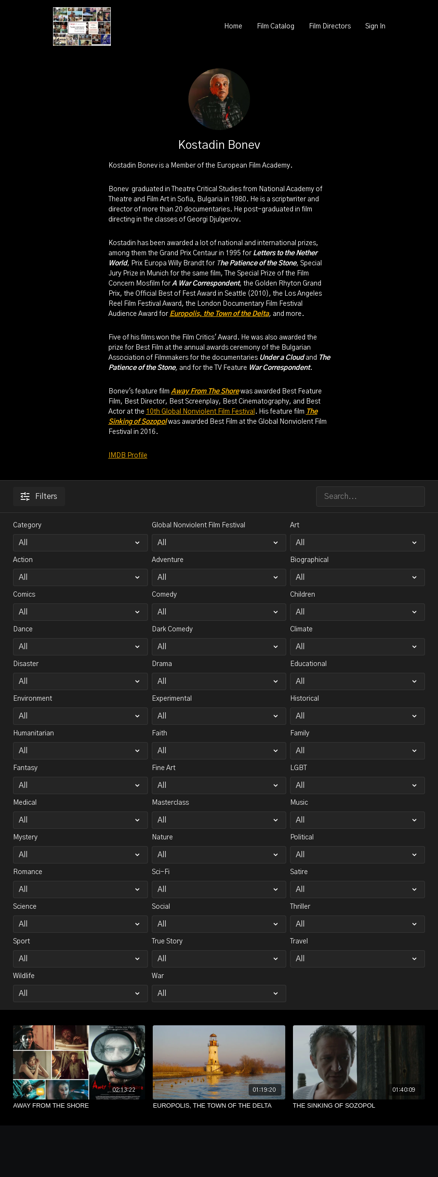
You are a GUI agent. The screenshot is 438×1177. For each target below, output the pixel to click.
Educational (308, 664)
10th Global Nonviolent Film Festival (200, 411)
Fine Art (163, 768)
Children (302, 594)
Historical (304, 698)
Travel (299, 941)
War (158, 976)
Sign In (375, 26)
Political (302, 837)
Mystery (25, 837)
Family (299, 733)
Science (25, 906)
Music (299, 802)
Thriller (300, 906)
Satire (299, 872)
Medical (25, 802)
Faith (159, 733)
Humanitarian (33, 733)
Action (23, 560)
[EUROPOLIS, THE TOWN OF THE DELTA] (219, 1106)
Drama (162, 664)
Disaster (26, 664)
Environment (32, 698)
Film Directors (330, 26)
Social (161, 906)
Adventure (168, 560)
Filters (39, 496)
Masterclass (170, 802)
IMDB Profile (127, 455)
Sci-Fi (161, 872)
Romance (27, 872)
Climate (301, 629)
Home (233, 26)
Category (27, 525)
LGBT (298, 768)
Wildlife (24, 976)
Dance (23, 629)
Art (294, 525)
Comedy (164, 594)
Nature (162, 837)
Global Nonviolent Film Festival (198, 525)
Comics (24, 594)
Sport (21, 941)
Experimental (172, 698)
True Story (167, 941)
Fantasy (25, 768)
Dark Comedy (172, 629)
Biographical (309, 560)
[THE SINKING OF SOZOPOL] (359, 1106)
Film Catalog (275, 26)
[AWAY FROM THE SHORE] (79, 1106)
